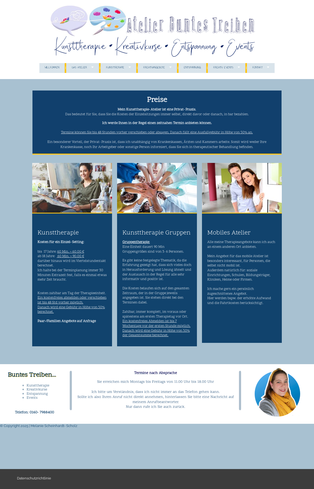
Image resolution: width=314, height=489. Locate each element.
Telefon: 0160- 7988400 (34, 412)
